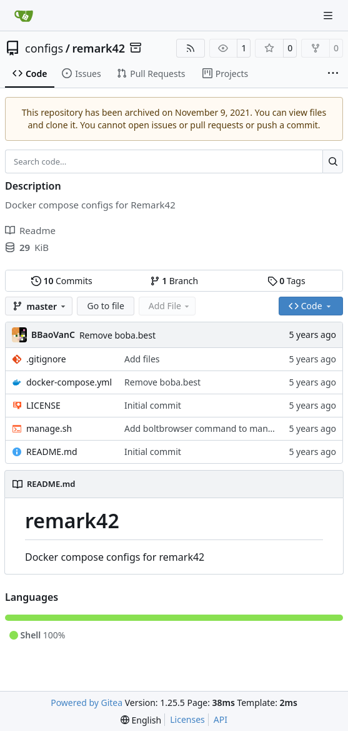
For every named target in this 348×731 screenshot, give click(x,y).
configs (44, 48)
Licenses (187, 719)
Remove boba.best (117, 335)
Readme (30, 230)
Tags (286, 281)
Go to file (105, 306)
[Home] (23, 15)
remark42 (98, 48)
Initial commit (152, 405)
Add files (141, 359)
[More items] (333, 74)
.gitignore (46, 359)
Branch (174, 281)
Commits (61, 281)
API (220, 719)
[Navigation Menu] (329, 15)
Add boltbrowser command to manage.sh (209, 428)
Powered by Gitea (86, 702)
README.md (51, 452)
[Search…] (332, 161)
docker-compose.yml (69, 382)
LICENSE (43, 405)
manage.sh (49, 428)
